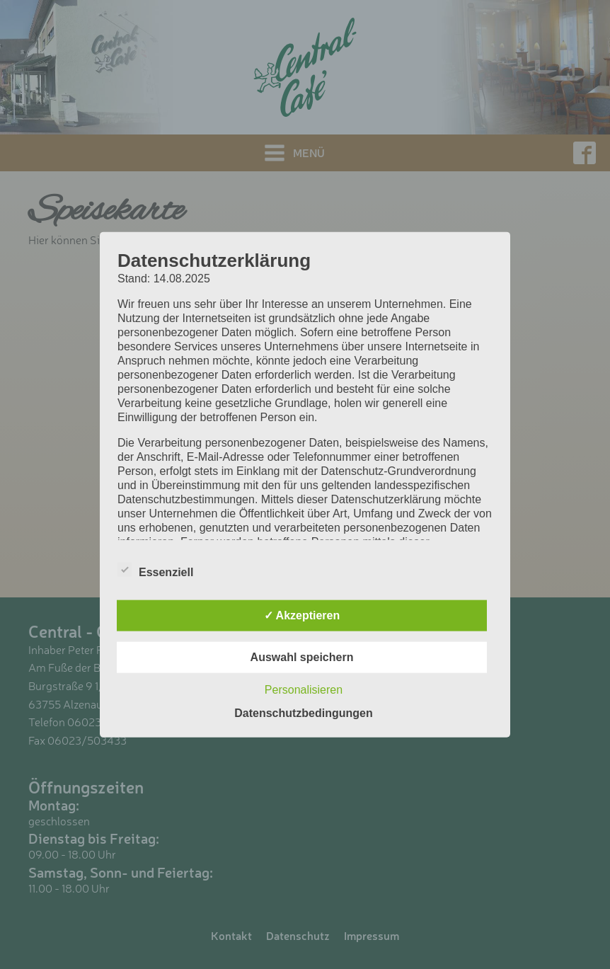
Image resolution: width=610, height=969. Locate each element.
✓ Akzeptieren (302, 615)
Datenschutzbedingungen (303, 713)
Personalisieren (304, 690)
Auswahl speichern (302, 657)
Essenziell (155, 569)
